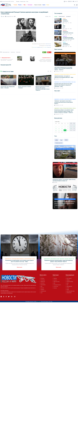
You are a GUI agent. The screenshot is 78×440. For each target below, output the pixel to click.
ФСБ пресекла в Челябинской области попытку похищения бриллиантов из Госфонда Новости (64, 203)
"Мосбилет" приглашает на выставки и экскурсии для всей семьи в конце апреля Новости (63, 102)
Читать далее (19, 267)
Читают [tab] (55, 16)
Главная (15, 4)
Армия (43, 4)
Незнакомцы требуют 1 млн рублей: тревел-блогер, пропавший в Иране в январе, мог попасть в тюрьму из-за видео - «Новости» (64, 111)
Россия (20, 4)
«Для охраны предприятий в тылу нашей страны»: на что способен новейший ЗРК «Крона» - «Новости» (63, 68)
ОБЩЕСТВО (42, 281)
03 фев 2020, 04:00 (9, 16)
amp (56, 140)
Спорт (47, 4)
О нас (27, 1)
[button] (76, 5)
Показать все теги (58, 142)
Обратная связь (56, 281)
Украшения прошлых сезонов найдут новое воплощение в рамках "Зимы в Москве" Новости (58, 261)
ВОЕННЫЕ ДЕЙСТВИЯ (70, 291)
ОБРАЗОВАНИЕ (69, 286)
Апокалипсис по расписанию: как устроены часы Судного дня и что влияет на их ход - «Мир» (19, 261)
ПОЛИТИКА (42, 280)
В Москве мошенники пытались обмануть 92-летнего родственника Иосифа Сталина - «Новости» (43, 88)
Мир (25, 4)
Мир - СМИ (39, 301)
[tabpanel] (65, 32)
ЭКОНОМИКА (42, 284)
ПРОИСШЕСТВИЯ (69, 281)
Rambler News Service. (48, 43)
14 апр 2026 (56, 71)
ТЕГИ (66, 140)
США (41, 292)
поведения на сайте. (39, 47)
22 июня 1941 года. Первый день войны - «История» (8, 87)
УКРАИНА (42, 289)
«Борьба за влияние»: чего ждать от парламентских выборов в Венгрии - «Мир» (63, 76)
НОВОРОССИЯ (43, 291)
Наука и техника (37, 4)
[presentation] (48, 71)
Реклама (17, 1)
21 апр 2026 (65, 46)
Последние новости (57, 284)
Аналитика (13, 52)
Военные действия (6, 52)
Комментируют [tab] (62, 16)
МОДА (67, 289)
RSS (54, 283)
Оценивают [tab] (68, 16)
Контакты (55, 280)
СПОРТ (67, 287)
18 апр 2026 (65, 28)
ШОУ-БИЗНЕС (69, 278)
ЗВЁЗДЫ (68, 280)
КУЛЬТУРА (42, 283)
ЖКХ (67, 284)
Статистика (55, 286)
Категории (30, 4)
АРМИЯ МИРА (69, 292)
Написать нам (22, 1)
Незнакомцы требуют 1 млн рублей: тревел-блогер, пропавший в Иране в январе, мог (64, 180)
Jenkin (3, 16)
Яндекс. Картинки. (48, 45)
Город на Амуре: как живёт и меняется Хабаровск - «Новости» (63, 153)
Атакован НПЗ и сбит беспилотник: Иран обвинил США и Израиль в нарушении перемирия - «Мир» (63, 85)
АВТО (67, 283)
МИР (41, 286)
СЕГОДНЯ (42, 278)
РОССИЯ (42, 287)
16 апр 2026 (65, 22)
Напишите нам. (49, 47)
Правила (55, 278)
